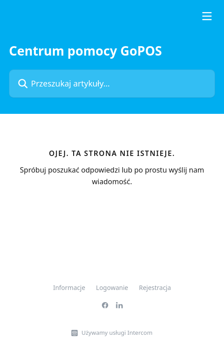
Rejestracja (155, 287)
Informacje (69, 287)
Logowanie (112, 287)
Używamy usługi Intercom (116, 333)
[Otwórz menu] (207, 16)
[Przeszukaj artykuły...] (112, 83)
